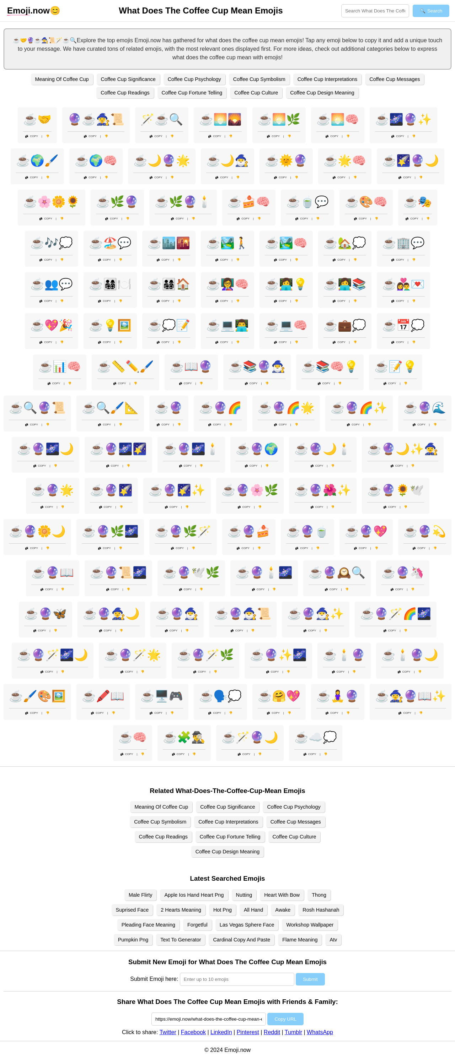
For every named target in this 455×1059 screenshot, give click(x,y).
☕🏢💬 (403, 243)
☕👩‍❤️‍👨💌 (403, 284)
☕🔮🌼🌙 (37, 531)
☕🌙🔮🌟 (161, 160)
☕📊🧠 (59, 366)
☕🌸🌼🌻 (51, 201)
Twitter (168, 1032)
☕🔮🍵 (307, 531)
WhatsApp (320, 1032)
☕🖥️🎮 (161, 696)
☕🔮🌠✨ (177, 490)
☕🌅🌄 (220, 119)
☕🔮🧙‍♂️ (177, 613)
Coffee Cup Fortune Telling (192, 93)
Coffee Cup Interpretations (328, 79)
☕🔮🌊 (424, 407)
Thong (319, 895)
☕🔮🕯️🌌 (264, 572)
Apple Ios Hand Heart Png (194, 895)
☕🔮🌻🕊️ (395, 490)
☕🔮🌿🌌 (110, 531)
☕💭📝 (169, 325)
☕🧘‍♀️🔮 (337, 696)
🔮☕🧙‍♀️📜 (96, 119)
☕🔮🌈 (220, 407)
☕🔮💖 (366, 531)
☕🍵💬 (307, 201)
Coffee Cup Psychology (194, 79)
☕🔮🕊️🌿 (191, 572)
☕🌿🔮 (117, 201)
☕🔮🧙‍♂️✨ (315, 613)
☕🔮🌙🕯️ (322, 448)
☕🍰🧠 (249, 201)
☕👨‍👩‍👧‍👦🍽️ (110, 284)
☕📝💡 (395, 366)
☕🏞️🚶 (227, 243)
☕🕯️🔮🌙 (409, 654)
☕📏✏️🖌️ (125, 366)
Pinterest (248, 1032)
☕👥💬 (51, 284)
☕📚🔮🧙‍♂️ (257, 366)
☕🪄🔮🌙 (249, 737)
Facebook (193, 1032)
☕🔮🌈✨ (359, 407)
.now (28, 11)
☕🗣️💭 (220, 696)
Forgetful (197, 925)
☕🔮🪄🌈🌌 (395, 613)
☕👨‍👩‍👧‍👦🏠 (169, 284)
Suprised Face (132, 910)
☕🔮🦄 (402, 572)
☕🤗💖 (279, 696)
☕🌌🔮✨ (403, 119)
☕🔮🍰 (249, 531)
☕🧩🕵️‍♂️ (184, 737)
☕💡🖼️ (110, 325)
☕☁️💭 (315, 737)
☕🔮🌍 (257, 448)
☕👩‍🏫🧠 (227, 284)
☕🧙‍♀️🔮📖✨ (410, 696)
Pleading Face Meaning (148, 925)
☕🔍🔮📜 (37, 407)
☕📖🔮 (191, 366)
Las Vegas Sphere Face (247, 925)
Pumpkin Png (133, 940)
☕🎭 (417, 201)
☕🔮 (169, 407)
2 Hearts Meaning (181, 910)
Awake (282, 910)
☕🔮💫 (424, 531)
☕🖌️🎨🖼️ (37, 696)
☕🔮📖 (52, 572)
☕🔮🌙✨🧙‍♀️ (402, 448)
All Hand (253, 910)
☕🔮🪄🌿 (205, 654)
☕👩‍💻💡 (286, 284)
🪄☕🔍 (161, 119)
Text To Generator (180, 940)
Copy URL (285, 1019)
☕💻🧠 (286, 325)
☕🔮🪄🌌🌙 (52, 654)
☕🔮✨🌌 (278, 654)
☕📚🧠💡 (329, 366)
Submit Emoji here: (154, 979)
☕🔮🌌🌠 (118, 448)
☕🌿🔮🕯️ (183, 201)
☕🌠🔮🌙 (410, 160)
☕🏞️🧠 (286, 243)
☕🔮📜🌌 (118, 572)
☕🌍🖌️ (37, 160)
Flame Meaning (299, 940)
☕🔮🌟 (52, 490)
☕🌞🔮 (286, 160)
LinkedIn (221, 1032)
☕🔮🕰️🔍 (337, 572)
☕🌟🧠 (344, 160)
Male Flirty (140, 895)
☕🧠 (132, 737)
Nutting (244, 895)
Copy (31, 136)
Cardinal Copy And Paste (241, 940)
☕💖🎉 (51, 325)
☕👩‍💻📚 (344, 284)
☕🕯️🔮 (344, 654)
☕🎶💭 (51, 243)
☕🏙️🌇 (169, 243)
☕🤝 (37, 119)
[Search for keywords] (375, 10)
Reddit (272, 1032)
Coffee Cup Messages (394, 79)
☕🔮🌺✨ (322, 490)
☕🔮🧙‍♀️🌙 (111, 613)
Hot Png (222, 910)
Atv (333, 940)
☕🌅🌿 (279, 119)
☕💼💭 (344, 325)
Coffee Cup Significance (128, 79)
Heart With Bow (282, 895)
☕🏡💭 (344, 243)
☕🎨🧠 (366, 201)
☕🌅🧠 (337, 119)
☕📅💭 (403, 325)
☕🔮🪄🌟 (132, 654)
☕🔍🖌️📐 (110, 407)
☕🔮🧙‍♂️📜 (242, 613)
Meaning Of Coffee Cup (62, 79)
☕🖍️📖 (103, 696)
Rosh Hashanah (321, 910)
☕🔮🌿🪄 (183, 531)
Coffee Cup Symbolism (259, 79)
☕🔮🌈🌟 (286, 407)
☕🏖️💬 (110, 243)
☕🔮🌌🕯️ (191, 448)
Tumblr (293, 1032)
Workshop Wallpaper (309, 925)
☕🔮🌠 (111, 490)
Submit (310, 979)
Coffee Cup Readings (125, 93)
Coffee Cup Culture (256, 93)
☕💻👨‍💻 (227, 325)
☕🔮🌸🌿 (249, 490)
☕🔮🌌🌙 (45, 448)
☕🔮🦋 (45, 613)
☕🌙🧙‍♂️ (227, 160)
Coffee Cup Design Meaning (322, 93)
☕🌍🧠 (96, 160)
